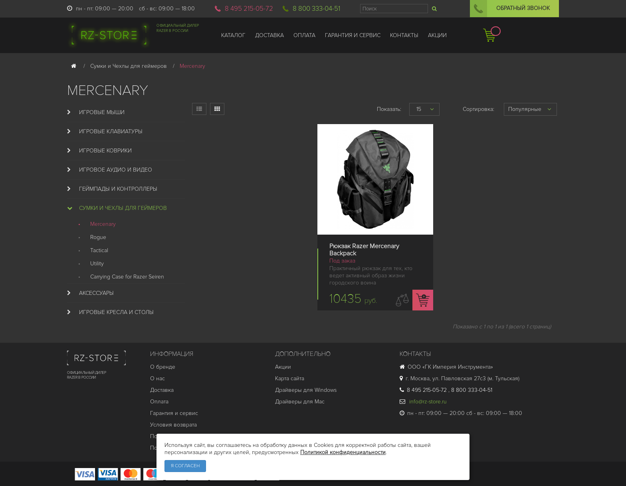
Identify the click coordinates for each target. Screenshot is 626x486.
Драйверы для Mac (300, 401)
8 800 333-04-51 (316, 8)
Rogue (98, 237)
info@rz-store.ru (423, 401)
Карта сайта (289, 378)
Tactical (99, 250)
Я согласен (185, 466)
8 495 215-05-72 (249, 8)
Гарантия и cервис (174, 413)
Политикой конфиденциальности (343, 452)
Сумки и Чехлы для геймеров (123, 208)
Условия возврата (173, 424)
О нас (157, 378)
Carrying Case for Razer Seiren (127, 276)
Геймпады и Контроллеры (118, 189)
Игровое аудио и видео (115, 169)
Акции (283, 367)
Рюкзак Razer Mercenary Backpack (364, 250)
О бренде (162, 367)
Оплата (159, 401)
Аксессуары (96, 293)
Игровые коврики (105, 150)
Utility (97, 263)
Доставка (162, 390)
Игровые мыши (102, 112)
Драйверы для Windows (306, 390)
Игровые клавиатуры (111, 131)
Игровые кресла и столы (116, 312)
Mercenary (103, 224)
